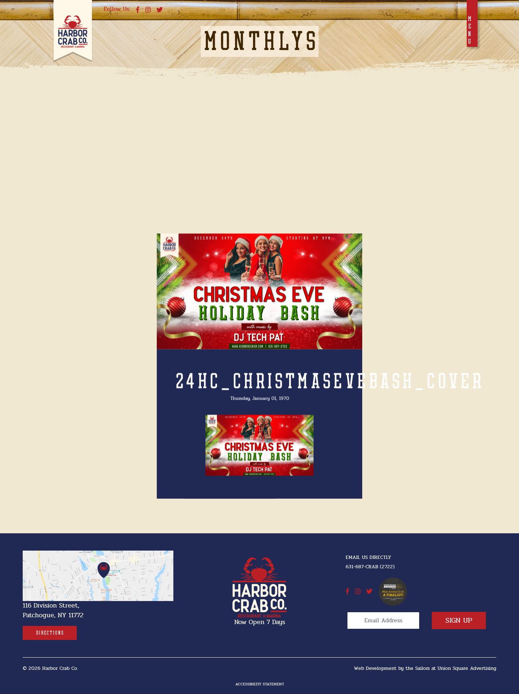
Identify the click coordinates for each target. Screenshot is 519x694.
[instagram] (148, 10)
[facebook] (137, 10)
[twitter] (159, 10)
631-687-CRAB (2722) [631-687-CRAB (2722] (370, 566)
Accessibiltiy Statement (259, 684)
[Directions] (50, 633)
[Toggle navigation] (472, 23)
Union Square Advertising (467, 668)
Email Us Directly (368, 557)
